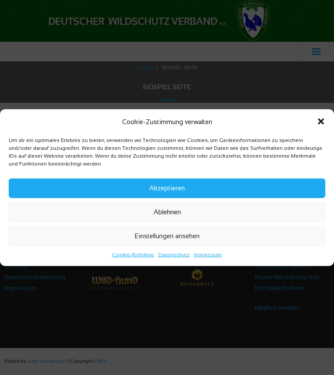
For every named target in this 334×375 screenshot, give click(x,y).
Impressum (208, 254)
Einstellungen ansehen (167, 236)
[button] (321, 121)
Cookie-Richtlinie (133, 254)
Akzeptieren (167, 188)
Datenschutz (174, 254)
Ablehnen (167, 212)
